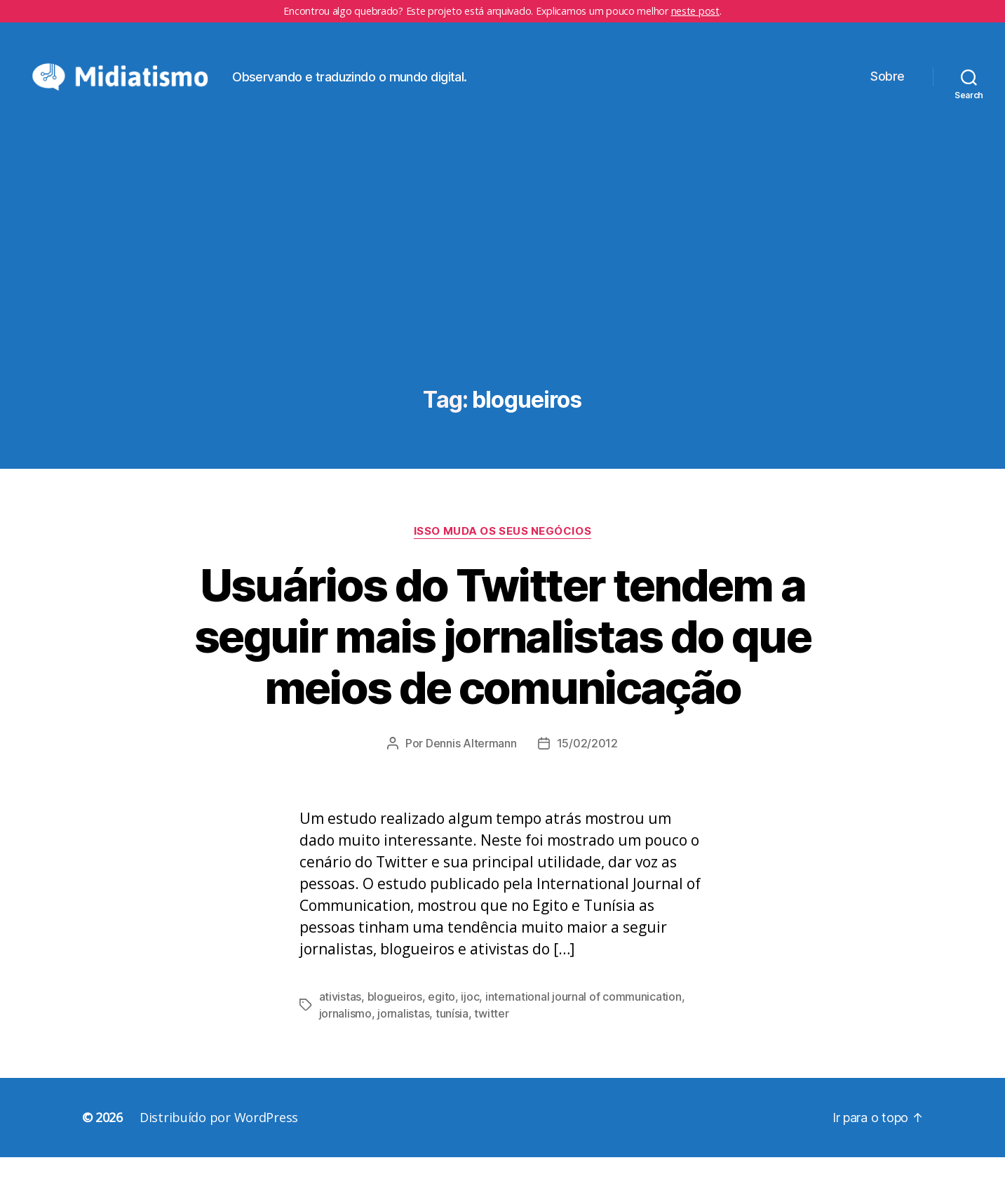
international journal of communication (583, 1032)
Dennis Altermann (471, 779)
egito (441, 1032)
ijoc (470, 1032)
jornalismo (345, 1049)
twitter (491, 1049)
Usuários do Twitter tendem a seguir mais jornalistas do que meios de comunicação (502, 672)
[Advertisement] (503, 318)
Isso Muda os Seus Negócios (502, 567)
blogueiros (394, 1032)
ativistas (340, 1032)
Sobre (887, 94)
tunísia (452, 1049)
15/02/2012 (587, 779)
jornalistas (403, 1049)
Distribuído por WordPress (219, 1153)
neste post (695, 11)
